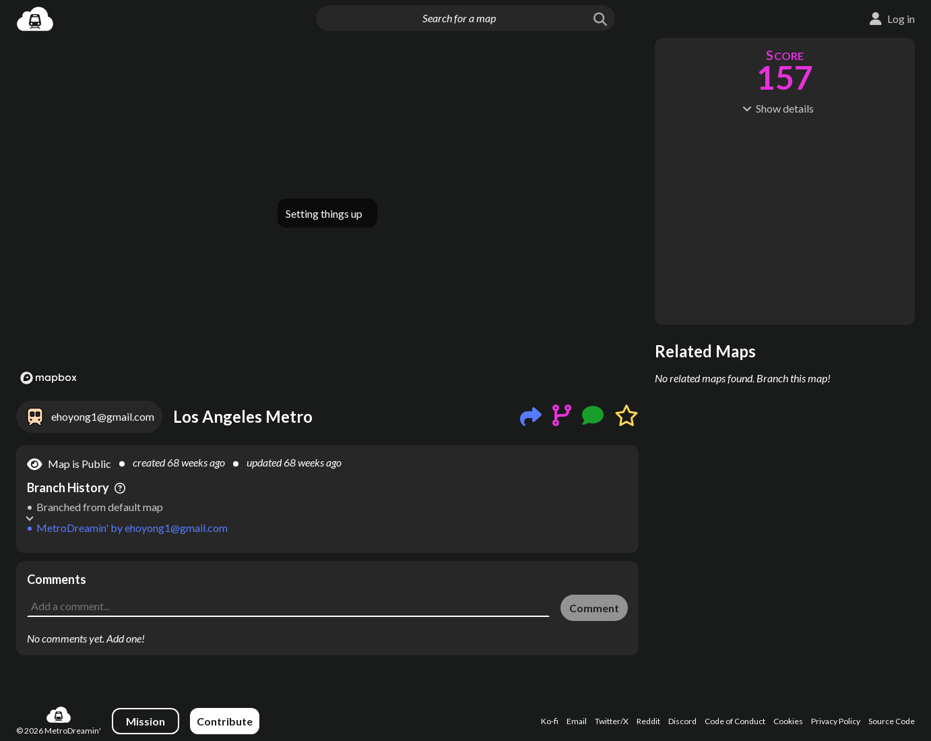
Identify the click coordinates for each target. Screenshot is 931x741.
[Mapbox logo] (48, 378)
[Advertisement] (327, 591)
